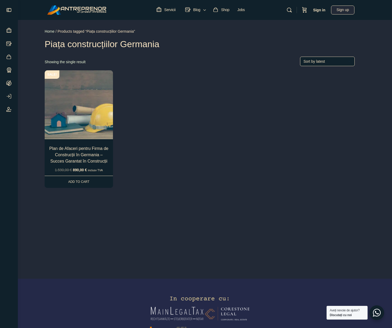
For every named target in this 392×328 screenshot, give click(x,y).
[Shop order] (332, 61)
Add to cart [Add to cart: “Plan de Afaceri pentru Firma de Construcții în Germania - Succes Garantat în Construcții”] (84, 182)
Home (55, 31)
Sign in (324, 10)
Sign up (348, 10)
